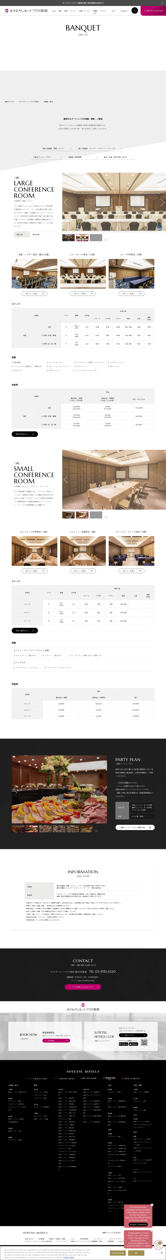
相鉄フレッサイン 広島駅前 (141, 1099)
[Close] (162, 1252)
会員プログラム (130, 1042)
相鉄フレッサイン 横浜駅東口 (91, 1099)
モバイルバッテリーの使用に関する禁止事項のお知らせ (83, 3)
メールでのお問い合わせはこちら (81, 994)
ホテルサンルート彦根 (114, 1144)
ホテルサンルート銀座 (64, 1126)
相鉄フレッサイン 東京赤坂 (66, 1135)
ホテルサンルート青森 (14, 1108)
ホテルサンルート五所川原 (15, 1111)
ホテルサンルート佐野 (40, 1105)
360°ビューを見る (31, 301)
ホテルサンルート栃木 (40, 1102)
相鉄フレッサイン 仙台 (14, 1138)
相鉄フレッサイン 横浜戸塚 (91, 1111)
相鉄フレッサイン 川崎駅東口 (91, 1114)
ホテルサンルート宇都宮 (41, 1099)
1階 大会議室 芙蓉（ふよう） (54, 155)
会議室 (95, 11)
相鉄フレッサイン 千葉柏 (41, 1126)
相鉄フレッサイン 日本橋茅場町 (67, 1117)
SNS (113, 11)
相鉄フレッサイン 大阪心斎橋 (116, 1185)
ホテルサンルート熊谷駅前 (41, 1114)
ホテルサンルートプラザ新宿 (66, 1153)
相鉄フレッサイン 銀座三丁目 (66, 1120)
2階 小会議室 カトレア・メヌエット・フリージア (96, 155)
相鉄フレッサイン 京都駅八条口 (117, 1159)
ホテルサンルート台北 (139, 1170)
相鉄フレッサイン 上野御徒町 (66, 1162)
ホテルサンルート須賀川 (15, 1147)
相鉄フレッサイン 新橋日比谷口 (67, 1138)
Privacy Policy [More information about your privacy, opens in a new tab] (68, 1257)
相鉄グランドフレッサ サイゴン (142, 1179)
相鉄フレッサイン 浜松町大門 (66, 1129)
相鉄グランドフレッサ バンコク (142, 1188)
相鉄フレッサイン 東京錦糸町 (66, 1165)
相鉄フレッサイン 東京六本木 (66, 1144)
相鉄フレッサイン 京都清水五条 (117, 1156)
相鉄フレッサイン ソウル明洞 (141, 1146)
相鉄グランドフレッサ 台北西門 (142, 1167)
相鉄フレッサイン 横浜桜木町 (91, 1108)
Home (54, 11)
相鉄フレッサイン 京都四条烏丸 (117, 1153)
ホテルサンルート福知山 (115, 1173)
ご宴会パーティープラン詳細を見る (132, 834)
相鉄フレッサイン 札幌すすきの (17, 1099)
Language (123, 11)
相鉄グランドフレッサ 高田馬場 (67, 1150)
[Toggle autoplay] (105, 247)
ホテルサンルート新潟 (114, 1099)
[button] (68, 244)
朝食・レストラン (70, 11)
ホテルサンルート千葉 (40, 1123)
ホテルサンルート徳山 (139, 1108)
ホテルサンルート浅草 (64, 1156)
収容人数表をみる (22, 637)
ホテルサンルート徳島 (139, 1117)
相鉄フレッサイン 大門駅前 (66, 1132)
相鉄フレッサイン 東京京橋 (66, 1111)
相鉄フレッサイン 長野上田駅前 (117, 1114)
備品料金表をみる (22, 441)
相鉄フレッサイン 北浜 (114, 1182)
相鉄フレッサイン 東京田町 (66, 1141)
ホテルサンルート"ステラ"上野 (67, 1159)
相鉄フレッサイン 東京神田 (66, 1105)
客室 (60, 11)
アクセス (103, 11)
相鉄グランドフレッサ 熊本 (141, 1129)
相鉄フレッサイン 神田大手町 (66, 1108)
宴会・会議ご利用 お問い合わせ (115, 164)
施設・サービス (84, 11)
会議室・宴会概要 (74, 164)
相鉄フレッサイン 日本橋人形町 (67, 1114)
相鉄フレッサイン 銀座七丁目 (66, 1123)
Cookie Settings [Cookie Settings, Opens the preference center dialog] (117, 1253)
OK (136, 1253)
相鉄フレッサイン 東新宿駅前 (66, 1147)
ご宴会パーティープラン (42, 164)
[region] (83, 1253)
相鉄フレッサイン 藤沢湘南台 (91, 1129)
